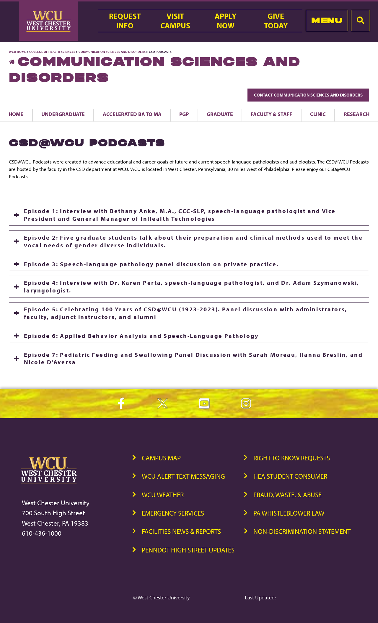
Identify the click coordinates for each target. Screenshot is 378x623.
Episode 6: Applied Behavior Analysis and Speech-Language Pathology (141, 335)
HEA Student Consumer (290, 476)
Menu (326, 20)
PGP (184, 113)
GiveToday (276, 21)
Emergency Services (173, 513)
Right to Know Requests (291, 458)
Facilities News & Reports (181, 531)
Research (356, 113)
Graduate (220, 113)
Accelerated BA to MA (132, 113)
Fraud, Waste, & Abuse (287, 494)
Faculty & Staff (271, 113)
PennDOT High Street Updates (188, 550)
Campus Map (161, 458)
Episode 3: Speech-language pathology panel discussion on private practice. (151, 264)
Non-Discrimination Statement (302, 531)
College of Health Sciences (52, 52)
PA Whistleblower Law (288, 513)
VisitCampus (175, 21)
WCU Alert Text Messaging (183, 476)
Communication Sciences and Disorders (112, 52)
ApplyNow (226, 21)
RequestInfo (125, 21)
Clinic (318, 113)
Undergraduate (63, 113)
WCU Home (17, 52)
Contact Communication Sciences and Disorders (308, 95)
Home (16, 113)
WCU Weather (163, 494)
